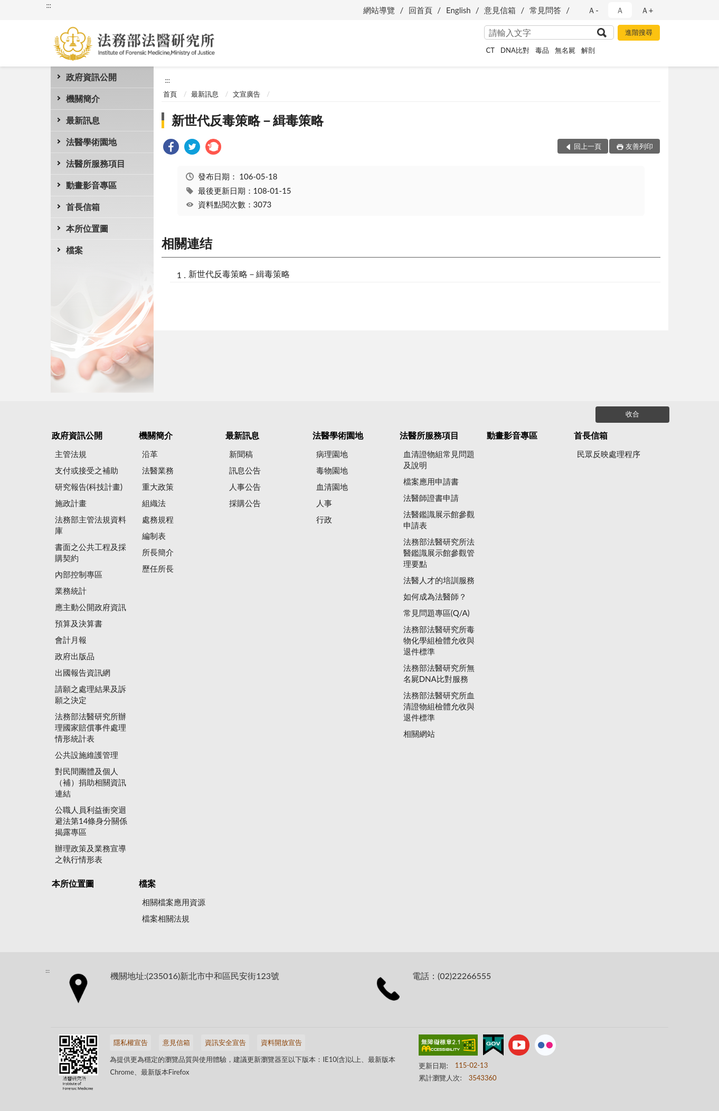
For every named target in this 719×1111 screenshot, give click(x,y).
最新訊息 (83, 120)
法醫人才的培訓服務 (439, 580)
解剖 (588, 50)
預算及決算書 (78, 623)
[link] (171, 148)
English (458, 10)
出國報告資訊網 (82, 672)
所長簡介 (158, 552)
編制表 (154, 535)
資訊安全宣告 (225, 1042)
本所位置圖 (87, 228)
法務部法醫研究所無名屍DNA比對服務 (439, 673)
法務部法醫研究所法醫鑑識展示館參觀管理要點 (439, 552)
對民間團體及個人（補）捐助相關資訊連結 (90, 782)
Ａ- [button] (593, 10)
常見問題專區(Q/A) (436, 613)
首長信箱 (83, 207)
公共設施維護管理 (86, 754)
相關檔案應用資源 (173, 902)
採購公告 (245, 503)
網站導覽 (379, 10)
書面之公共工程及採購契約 (90, 552)
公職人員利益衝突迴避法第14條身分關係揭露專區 (91, 821)
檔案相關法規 (166, 918)
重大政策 (158, 486)
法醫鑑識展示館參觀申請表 (439, 519)
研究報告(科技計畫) (88, 486)
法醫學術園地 (91, 142)
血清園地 (332, 486)
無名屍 (565, 50)
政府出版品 (74, 656)
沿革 (150, 454)
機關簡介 (83, 98)
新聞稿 (241, 454)
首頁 (170, 94)
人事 (324, 503)
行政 (324, 519)
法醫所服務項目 (95, 163)
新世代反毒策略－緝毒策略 (248, 120)
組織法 (154, 503)
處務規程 (158, 519)
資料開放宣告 (281, 1042)
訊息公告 (245, 470)
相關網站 (419, 733)
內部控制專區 (78, 574)
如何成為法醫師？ (435, 596)
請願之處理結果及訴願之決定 (90, 694)
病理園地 (332, 454)
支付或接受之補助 (86, 470)
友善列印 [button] (639, 146)
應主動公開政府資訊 (90, 607)
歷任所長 (158, 568)
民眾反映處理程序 (608, 454)
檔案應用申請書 (431, 481)
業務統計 (71, 590)
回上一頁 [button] (587, 146)
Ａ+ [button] (647, 10)
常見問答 (545, 10)
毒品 (542, 50)
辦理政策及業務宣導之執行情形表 (90, 853)
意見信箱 (500, 10)
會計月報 (71, 639)
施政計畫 (71, 503)
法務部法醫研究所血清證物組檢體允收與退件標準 (439, 706)
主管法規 (71, 454)
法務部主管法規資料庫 (90, 525)
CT (490, 50)
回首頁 (420, 10)
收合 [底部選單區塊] (632, 414)
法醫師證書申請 (431, 497)
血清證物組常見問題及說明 (439, 459)
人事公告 (245, 486)
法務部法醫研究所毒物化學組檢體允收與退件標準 (439, 640)
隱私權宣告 (130, 1042)
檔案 (74, 250)
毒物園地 (332, 470)
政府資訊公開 (91, 77)
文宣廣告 (246, 94)
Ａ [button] (620, 10)
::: (48, 5)
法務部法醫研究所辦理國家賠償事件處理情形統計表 (90, 727)
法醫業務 (158, 470)
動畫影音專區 (91, 185)
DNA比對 (514, 50)
